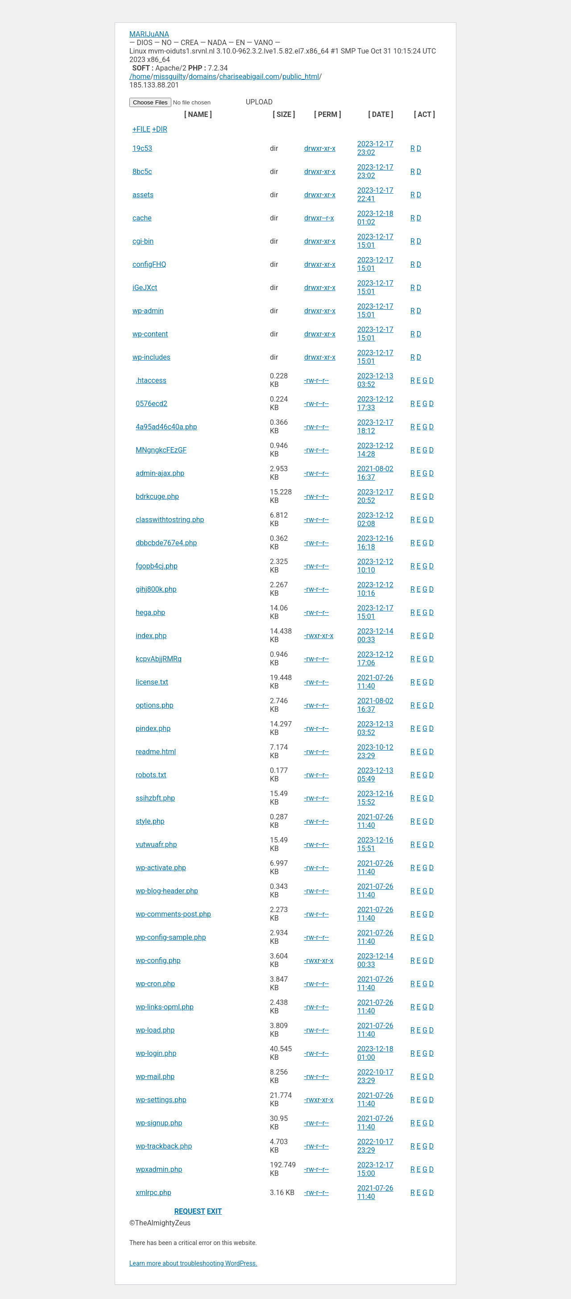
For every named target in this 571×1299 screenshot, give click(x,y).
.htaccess (151, 380)
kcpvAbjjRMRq (159, 659)
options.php (154, 705)
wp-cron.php (155, 983)
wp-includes (151, 357)
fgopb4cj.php (157, 566)
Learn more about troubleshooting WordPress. (193, 1263)
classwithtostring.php (170, 519)
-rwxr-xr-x (319, 635)
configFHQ (149, 264)
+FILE (141, 129)
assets (142, 195)
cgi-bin (142, 241)
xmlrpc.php (153, 1192)
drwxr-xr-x (319, 148)
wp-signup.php (159, 1123)
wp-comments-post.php (173, 914)
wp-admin (148, 311)
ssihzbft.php (155, 798)
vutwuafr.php (156, 844)
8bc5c (142, 171)
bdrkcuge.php (157, 496)
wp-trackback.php (164, 1146)
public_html (300, 76)
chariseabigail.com (249, 76)
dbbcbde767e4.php (166, 543)
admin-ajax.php (160, 473)
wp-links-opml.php (165, 1007)
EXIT (214, 1211)
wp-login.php (156, 1053)
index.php (151, 635)
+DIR (159, 129)
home (141, 76)
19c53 (142, 148)
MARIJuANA (149, 34)
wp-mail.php (155, 1076)
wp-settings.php (161, 1100)
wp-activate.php (161, 867)
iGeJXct (144, 287)
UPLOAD (201, 102)
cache (142, 218)
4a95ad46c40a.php (166, 427)
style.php (150, 821)
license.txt (152, 682)
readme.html (156, 751)
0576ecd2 (151, 403)
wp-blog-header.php (167, 891)
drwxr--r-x (319, 218)
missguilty (169, 76)
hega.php (150, 612)
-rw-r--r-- (316, 380)
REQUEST (189, 1211)
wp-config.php (158, 960)
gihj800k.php (156, 589)
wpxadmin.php (159, 1169)
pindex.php (153, 728)
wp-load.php (155, 1030)
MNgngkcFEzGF (161, 450)
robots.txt (151, 775)
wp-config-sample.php (171, 937)
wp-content (150, 334)
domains (202, 76)
